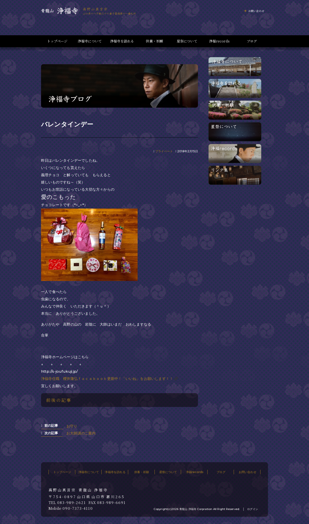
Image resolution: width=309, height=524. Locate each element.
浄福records (219, 41)
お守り (71, 426)
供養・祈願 (154, 41)
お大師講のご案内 (81, 433)
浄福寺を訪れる (122, 41)
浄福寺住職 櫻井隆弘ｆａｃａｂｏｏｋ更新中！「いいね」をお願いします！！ (107, 378)
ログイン (252, 509)
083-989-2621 (71, 502)
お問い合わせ (256, 11)
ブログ (252, 41)
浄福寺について (90, 41)
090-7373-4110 (78, 508)
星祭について (187, 41)
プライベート (164, 151)
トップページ (57, 41)
